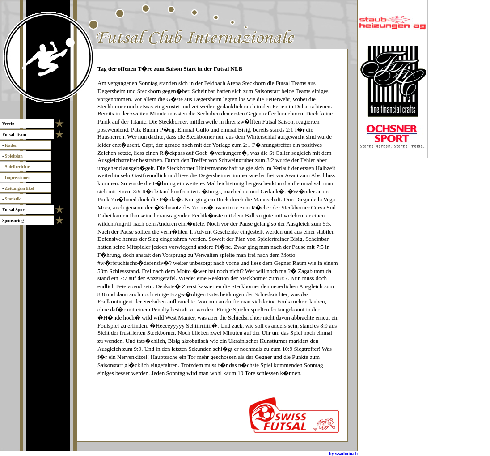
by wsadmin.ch (343, 453)
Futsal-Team (13, 134)
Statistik (13, 198)
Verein (8, 123)
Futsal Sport (13, 209)
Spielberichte (17, 166)
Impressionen (18, 177)
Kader (11, 145)
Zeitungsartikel (19, 188)
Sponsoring (12, 220)
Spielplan (14, 155)
